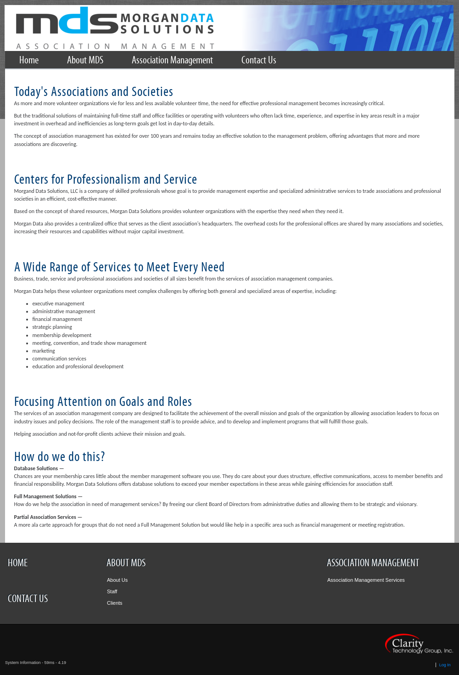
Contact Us (28, 599)
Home (18, 563)
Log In (445, 665)
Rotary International (229, 28)
